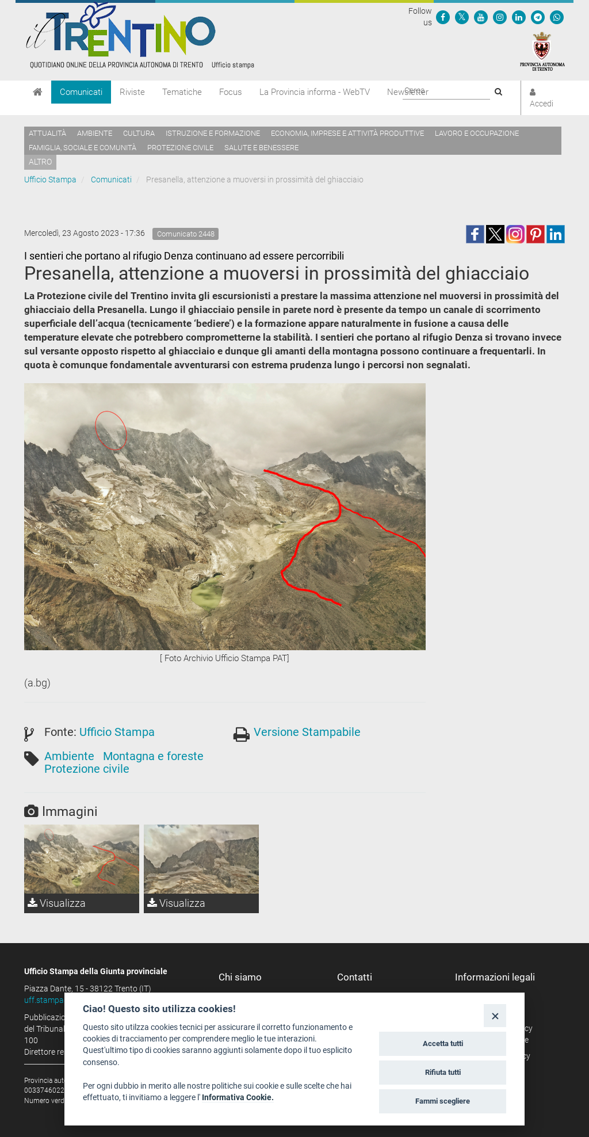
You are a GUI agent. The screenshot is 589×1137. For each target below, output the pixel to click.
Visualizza (57, 903)
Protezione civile (180, 147)
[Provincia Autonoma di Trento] (542, 50)
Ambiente (94, 133)
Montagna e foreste (153, 756)
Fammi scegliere (442, 1101)
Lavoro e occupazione (477, 133)
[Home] (37, 92)
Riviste (132, 92)
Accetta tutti (443, 1043)
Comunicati (81, 92)
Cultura (139, 133)
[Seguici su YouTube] (481, 16)
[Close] (495, 1015)
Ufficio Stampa (50, 179)
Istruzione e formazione (213, 133)
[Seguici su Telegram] (538, 16)
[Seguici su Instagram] (500, 16)
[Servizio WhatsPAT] (557, 16)
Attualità (47, 133)
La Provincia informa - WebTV (314, 92)
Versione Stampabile (307, 732)
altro (40, 161)
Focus (230, 92)
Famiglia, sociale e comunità (82, 147)
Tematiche (182, 92)
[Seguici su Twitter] (462, 16)
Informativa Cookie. (238, 1097)
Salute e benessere (261, 147)
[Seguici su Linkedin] (519, 16)
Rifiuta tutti (443, 1072)
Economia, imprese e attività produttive (347, 133)
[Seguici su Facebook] (443, 16)
